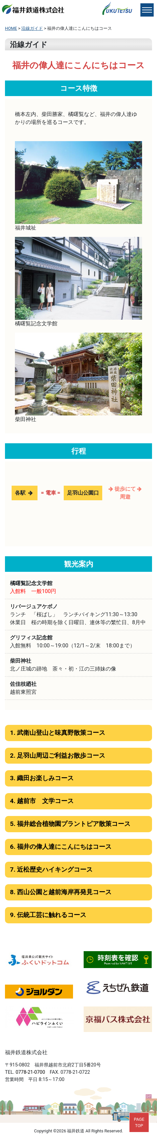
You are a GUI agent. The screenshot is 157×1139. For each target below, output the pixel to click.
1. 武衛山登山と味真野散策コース (57, 732)
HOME (11, 28)
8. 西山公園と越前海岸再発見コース (61, 892)
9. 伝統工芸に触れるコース (48, 915)
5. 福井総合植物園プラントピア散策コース (70, 824)
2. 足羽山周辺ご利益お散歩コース (57, 755)
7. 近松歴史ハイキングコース (51, 869)
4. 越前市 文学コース (42, 801)
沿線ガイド (32, 28)
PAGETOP (139, 1122)
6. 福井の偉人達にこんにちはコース (61, 846)
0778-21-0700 (30, 1072)
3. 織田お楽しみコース (42, 778)
